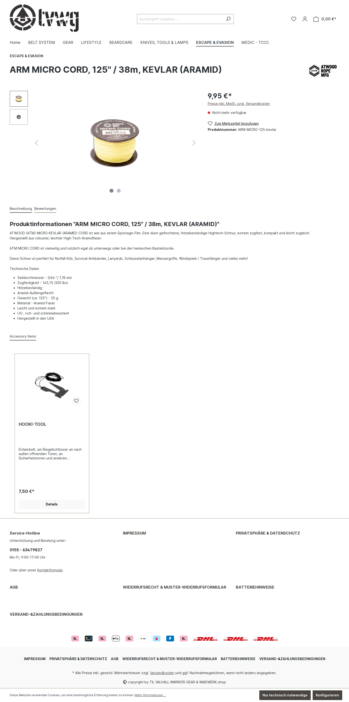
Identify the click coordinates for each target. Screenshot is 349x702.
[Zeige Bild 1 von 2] (111, 191)
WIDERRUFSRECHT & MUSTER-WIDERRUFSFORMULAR (174, 587)
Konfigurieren (327, 695)
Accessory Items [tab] (23, 336)
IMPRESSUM (134, 533)
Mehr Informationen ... (150, 695)
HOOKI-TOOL (32, 424)
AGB (14, 587)
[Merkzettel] (293, 19)
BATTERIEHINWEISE (255, 587)
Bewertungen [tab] (45, 208)
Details (52, 504)
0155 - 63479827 (26, 549)
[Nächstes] (194, 143)
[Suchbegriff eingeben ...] (180, 19)
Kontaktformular (50, 570)
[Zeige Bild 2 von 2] (119, 191)
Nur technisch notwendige (285, 695)
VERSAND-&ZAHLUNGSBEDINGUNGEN (46, 614)
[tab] (21, 209)
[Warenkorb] (324, 19)
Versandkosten (162, 673)
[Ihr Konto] (304, 19)
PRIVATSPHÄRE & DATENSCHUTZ (268, 533)
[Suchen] (228, 19)
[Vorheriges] (36, 143)
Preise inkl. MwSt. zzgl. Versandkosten (239, 104)
